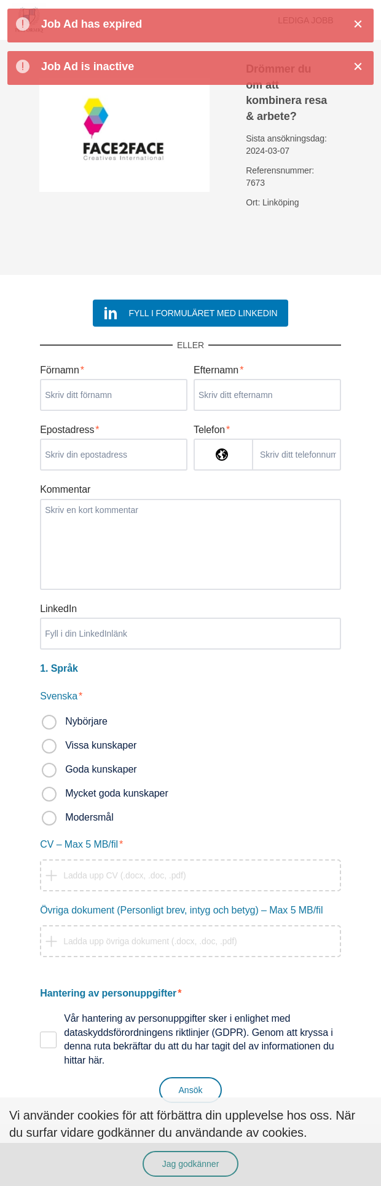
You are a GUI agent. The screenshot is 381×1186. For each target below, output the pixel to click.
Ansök (191, 1090)
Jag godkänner (190, 1164)
